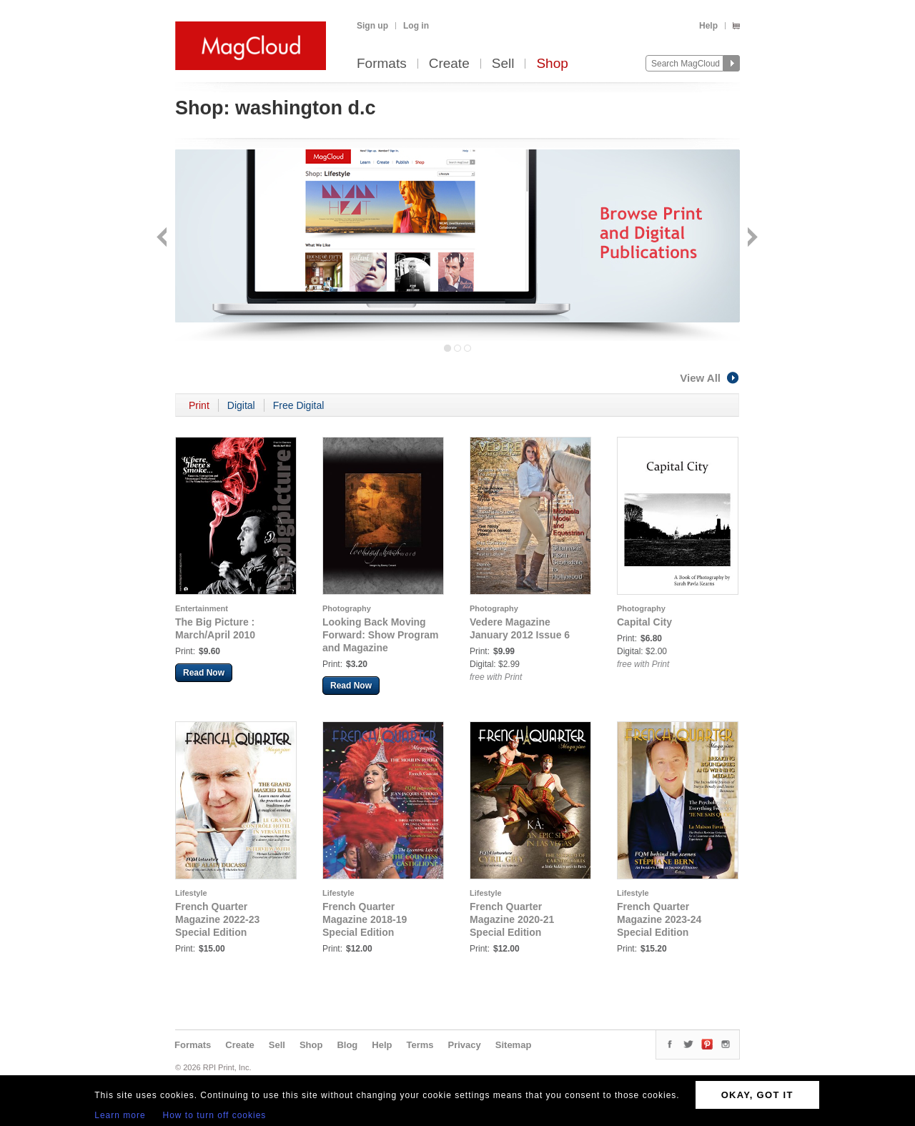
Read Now (203, 673)
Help (708, 26)
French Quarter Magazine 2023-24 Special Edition (659, 919)
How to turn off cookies (215, 1115)
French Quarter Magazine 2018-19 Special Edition (364, 919)
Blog (347, 1044)
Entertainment (201, 608)
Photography (346, 608)
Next (751, 238)
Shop (552, 64)
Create (449, 64)
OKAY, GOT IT (757, 1095)
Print (199, 405)
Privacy (464, 1044)
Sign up (372, 26)
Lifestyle (191, 893)
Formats (382, 64)
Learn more (119, 1115)
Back (163, 238)
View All (710, 378)
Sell (503, 64)
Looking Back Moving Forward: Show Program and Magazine (380, 634)
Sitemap (513, 1044)
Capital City (644, 622)
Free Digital (299, 405)
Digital (241, 405)
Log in (416, 26)
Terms (419, 1044)
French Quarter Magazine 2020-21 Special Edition (512, 919)
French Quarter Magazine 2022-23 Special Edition (217, 919)
